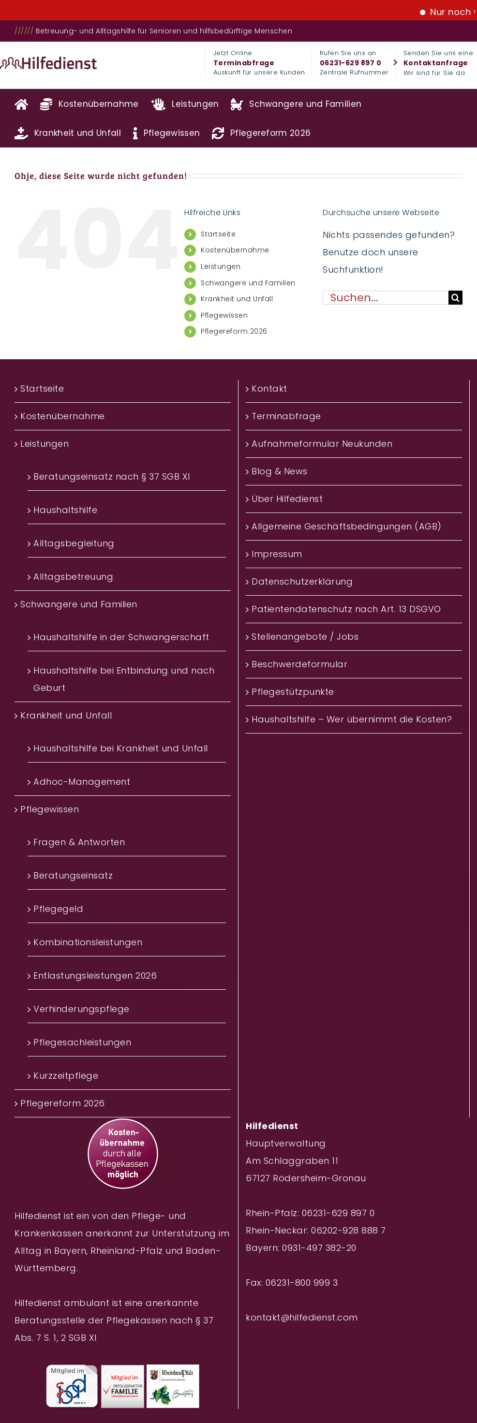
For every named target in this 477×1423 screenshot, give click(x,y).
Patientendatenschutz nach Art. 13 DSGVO (346, 609)
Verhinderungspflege (81, 1009)
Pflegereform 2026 (234, 331)
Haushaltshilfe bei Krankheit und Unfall (120, 748)
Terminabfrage (244, 63)
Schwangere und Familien (248, 283)
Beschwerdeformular (299, 664)
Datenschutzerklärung (302, 581)
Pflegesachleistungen (82, 1042)
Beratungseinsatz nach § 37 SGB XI (111, 476)
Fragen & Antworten (79, 842)
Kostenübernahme (235, 250)
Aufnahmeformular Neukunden (322, 444)
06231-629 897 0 (351, 63)
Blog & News (280, 471)
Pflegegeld (58, 909)
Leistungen (220, 266)
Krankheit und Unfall (237, 299)
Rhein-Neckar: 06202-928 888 (312, 1230)
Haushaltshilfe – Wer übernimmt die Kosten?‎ (352, 719)
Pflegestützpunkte (293, 692)
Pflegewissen (224, 315)
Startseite (218, 234)
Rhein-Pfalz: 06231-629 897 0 (310, 1213)
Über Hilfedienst (287, 499)
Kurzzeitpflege (65, 1076)
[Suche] (455, 298)
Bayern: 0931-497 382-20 (301, 1248)
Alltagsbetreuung (73, 577)
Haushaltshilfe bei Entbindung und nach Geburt (123, 679)
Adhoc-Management (81, 782)
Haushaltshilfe (65, 510)
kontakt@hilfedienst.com (302, 1317)
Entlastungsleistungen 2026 (95, 975)
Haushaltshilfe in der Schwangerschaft (121, 637)
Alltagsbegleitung (74, 543)
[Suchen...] (385, 298)
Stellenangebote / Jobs (305, 637)
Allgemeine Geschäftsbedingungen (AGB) (347, 526)
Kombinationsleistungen (87, 942)
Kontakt (269, 388)
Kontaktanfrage (435, 63)
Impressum (277, 554)
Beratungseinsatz (73, 875)
